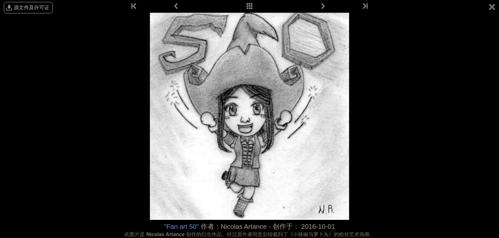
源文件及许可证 (31, 7)
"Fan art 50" (181, 226)
